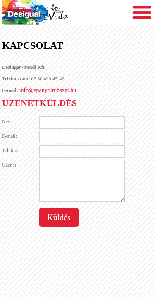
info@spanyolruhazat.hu (47, 90)
